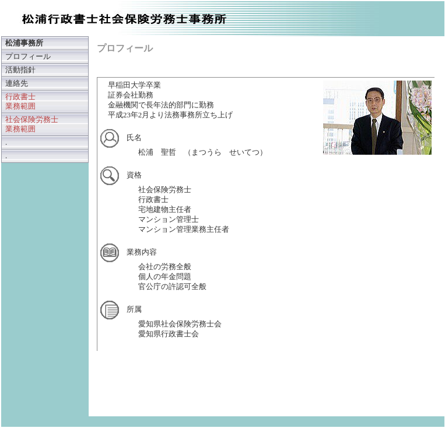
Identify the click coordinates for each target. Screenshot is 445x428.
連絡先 (16, 83)
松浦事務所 (24, 43)
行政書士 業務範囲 (20, 101)
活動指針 (20, 70)
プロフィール (28, 57)
